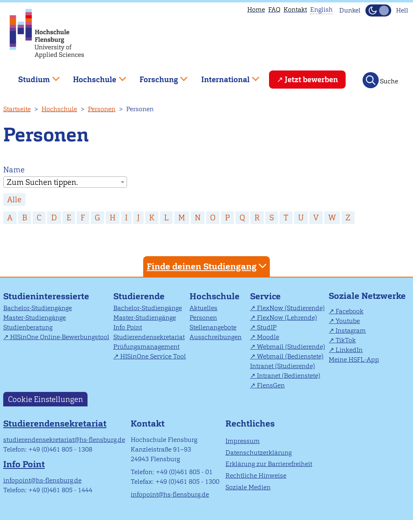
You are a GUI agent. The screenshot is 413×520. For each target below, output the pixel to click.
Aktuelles (203, 308)
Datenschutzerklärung (258, 452)
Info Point (127, 327)
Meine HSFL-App (354, 359)
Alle (14, 200)
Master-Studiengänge (34, 317)
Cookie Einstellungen (45, 399)
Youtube (348, 321)
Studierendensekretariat (149, 337)
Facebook (349, 311)
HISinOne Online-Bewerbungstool (59, 337)
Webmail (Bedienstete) (290, 356)
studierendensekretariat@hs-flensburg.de (64, 439)
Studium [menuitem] (33, 76)
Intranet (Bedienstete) (288, 375)
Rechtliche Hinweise (255, 475)
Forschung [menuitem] (158, 76)
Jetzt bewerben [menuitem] (311, 80)
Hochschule (59, 109)
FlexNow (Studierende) (291, 308)
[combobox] (65, 182)
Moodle (268, 337)
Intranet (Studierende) (282, 366)
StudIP (267, 327)
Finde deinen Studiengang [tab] (208, 266)
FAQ (274, 9)
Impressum (242, 441)
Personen (101, 109)
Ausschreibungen (216, 337)
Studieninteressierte (46, 296)
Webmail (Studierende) (291, 346)
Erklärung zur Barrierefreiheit (268, 464)
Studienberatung (27, 327)
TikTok (346, 340)
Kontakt (295, 9)
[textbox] (65, 182)
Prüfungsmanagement (146, 346)
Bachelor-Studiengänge (37, 308)
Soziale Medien (248, 487)
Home (256, 9)
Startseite (17, 109)
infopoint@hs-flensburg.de (42, 480)
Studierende (139, 296)
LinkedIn (349, 350)
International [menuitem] (224, 76)
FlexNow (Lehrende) (287, 317)
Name (14, 170)
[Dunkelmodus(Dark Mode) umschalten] (378, 10)
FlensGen (271, 385)
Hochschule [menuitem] (94, 76)
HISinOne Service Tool (153, 356)
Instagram (351, 330)
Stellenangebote (213, 327)
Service (265, 296)
